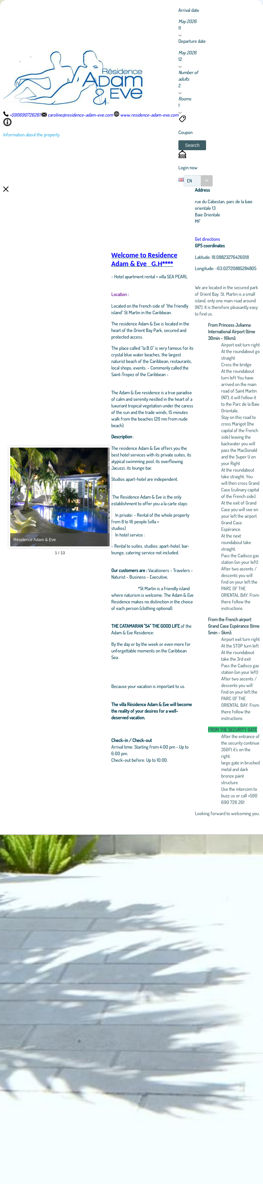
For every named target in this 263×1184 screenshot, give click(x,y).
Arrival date (188, 10)
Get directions (222, 239)
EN (189, 180)
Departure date (192, 41)
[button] (192, 145)
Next (133, 671)
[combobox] (198, 180)
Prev (18, 671)
